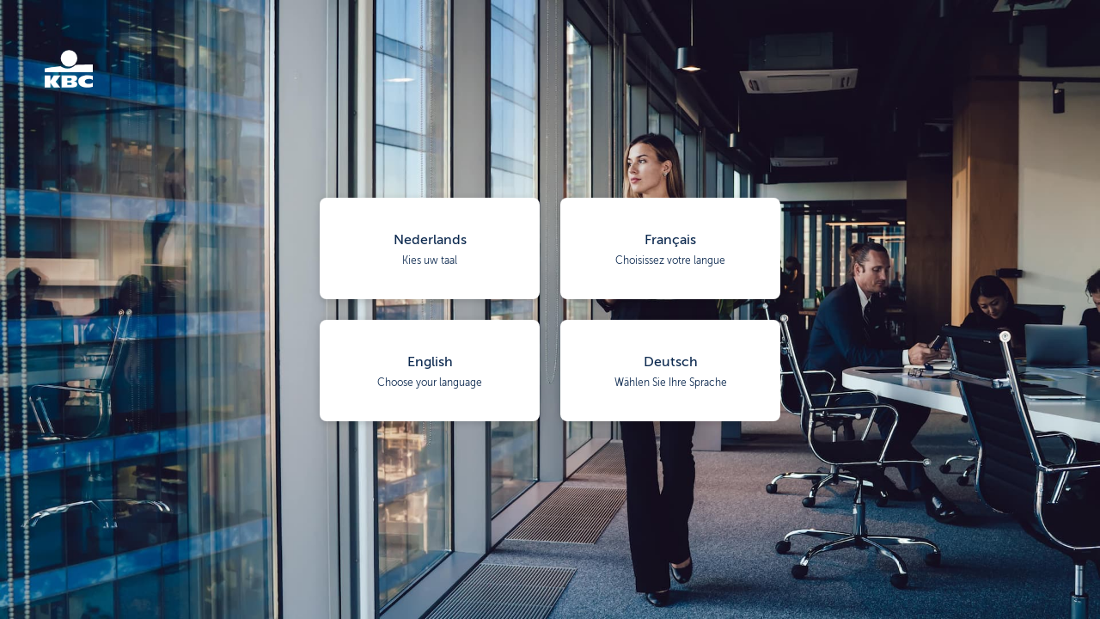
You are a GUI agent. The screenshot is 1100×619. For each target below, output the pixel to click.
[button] (430, 248)
